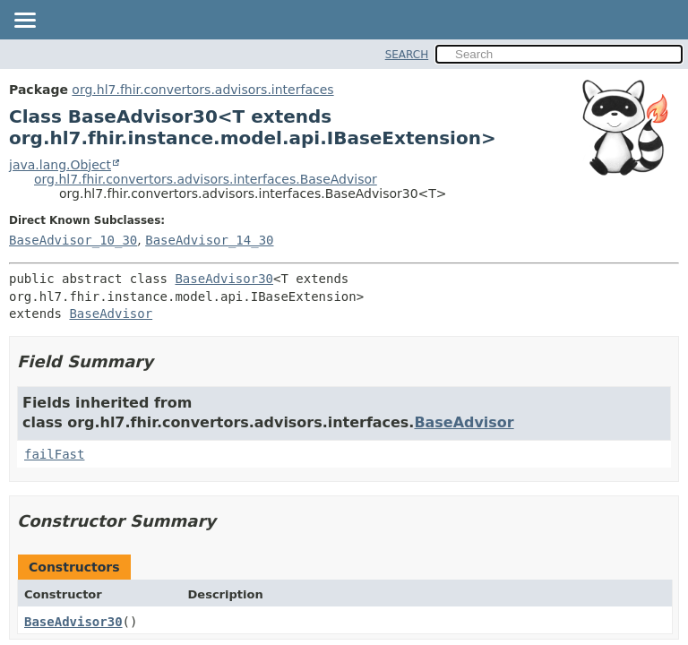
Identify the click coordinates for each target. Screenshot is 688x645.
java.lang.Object (60, 165)
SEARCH (407, 54)
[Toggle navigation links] (24, 21)
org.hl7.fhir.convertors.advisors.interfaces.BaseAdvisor (205, 179)
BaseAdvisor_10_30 (73, 240)
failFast (54, 454)
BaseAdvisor (110, 313)
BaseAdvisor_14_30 (209, 240)
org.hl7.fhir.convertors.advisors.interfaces (202, 89)
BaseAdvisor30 (224, 278)
